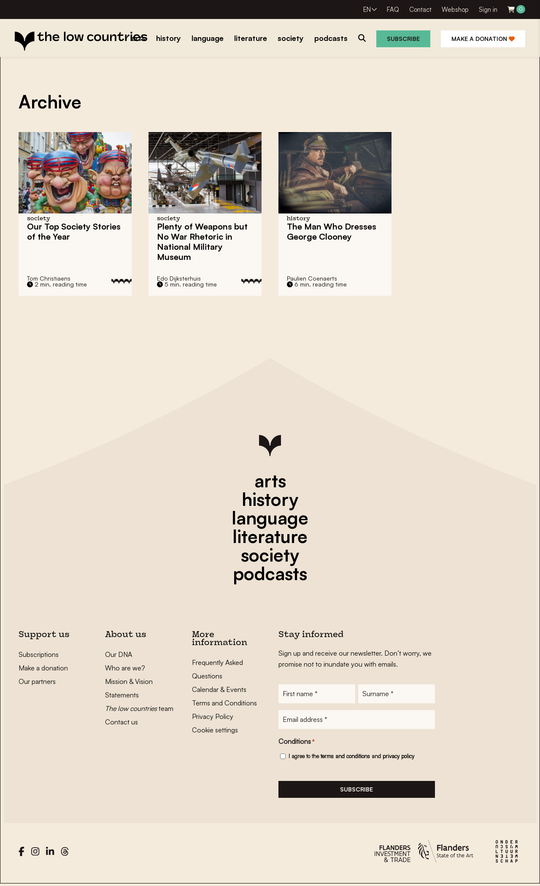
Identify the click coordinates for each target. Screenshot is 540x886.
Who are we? (125, 668)
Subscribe (403, 38)
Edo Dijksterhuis (179, 278)
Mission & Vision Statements (129, 688)
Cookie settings (215, 730)
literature (270, 536)
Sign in (488, 9)
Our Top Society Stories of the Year (74, 231)
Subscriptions (39, 654)
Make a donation (483, 38)
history (270, 499)
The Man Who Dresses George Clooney (331, 231)
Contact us (121, 722)
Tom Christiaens (48, 278)
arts (270, 481)
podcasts (270, 573)
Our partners (37, 681)
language (270, 518)
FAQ (393, 9)
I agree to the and (351, 756)
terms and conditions (345, 757)
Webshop (455, 9)
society (270, 555)
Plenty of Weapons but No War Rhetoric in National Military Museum (202, 241)
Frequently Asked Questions (217, 669)
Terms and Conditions (224, 703)
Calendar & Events (219, 689)
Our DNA (118, 654)
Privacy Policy (212, 716)
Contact (420, 9)
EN (367, 9)
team (139, 708)
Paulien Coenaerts (312, 278)
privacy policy (398, 757)
